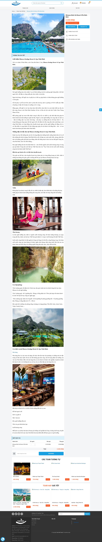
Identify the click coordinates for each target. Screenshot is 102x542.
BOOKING (51, 453)
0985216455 (20, 534)
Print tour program (72, 23)
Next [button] (89, 472)
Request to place (84, 27)
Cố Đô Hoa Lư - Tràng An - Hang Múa (60, 502)
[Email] (71, 513)
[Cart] (89, 3)
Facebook (76, 522)
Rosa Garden (16, 476)
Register (87, 513)
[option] (38, 33)
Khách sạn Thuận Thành (38, 476)
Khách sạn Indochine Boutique (78, 476)
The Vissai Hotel (55, 476)
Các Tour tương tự (51, 459)
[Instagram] (22, 514)
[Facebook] (13, 514)
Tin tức (78, 8)
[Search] (61, 3)
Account (75, 3)
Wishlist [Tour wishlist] (83, 3)
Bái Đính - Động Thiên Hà (77, 502)
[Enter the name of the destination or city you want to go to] (45, 3)
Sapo (69, 532)
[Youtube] (19, 514)
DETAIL (28, 479)
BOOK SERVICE (71, 26)
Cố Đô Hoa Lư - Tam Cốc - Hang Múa (41, 502)
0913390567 (20, 532)
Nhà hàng (15, 352)
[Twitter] (16, 514)
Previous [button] (13, 472)
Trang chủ (25, 8)
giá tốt (51, 486)
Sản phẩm (51, 8)
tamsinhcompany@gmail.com (21, 530)
